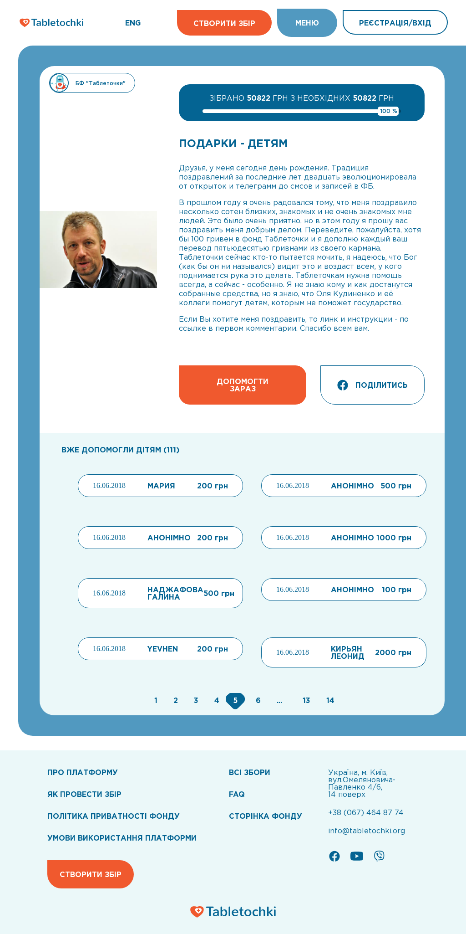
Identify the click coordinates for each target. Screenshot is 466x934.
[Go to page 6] (257, 700)
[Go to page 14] (328, 700)
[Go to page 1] (154, 700)
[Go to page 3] (195, 700)
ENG (133, 22)
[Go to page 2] (174, 700)
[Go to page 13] (305, 700)
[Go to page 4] (215, 700)
